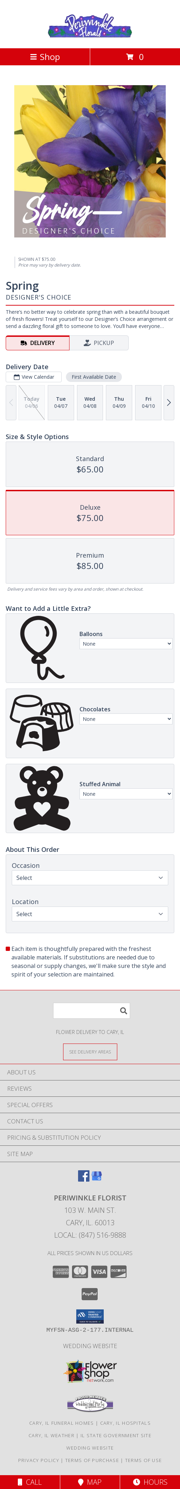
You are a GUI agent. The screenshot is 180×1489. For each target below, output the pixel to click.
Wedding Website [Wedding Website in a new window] (90, 1346)
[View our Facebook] (83, 1179)
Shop (45, 56)
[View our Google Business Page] (96, 1179)
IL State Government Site (116, 1435)
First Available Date (94, 376)
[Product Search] (91, 1011)
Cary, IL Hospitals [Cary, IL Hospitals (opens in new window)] (125, 1423)
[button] (90, 1316)
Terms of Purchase (92, 1460)
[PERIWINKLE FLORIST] (90, 37)
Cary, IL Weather (51, 1435)
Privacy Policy (38, 1460)
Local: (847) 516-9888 (90, 1235)
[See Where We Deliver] (90, 1051)
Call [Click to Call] (30, 1482)
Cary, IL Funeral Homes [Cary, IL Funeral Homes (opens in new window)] (61, 1423)
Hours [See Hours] (150, 1482)
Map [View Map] (90, 1482)
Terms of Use (143, 1460)
